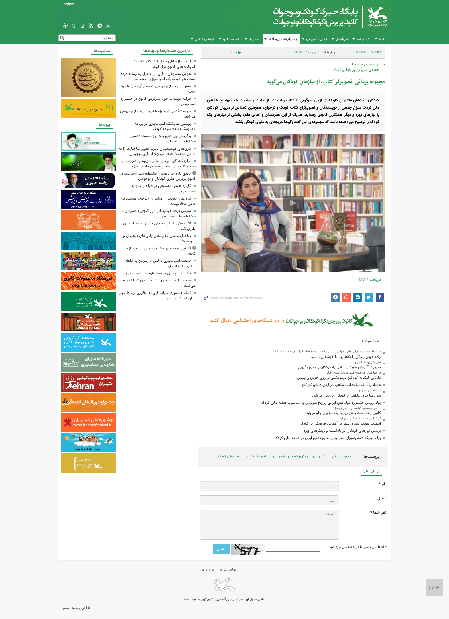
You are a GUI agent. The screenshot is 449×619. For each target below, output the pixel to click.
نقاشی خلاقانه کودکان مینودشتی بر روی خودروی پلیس (339, 377)
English (67, 4)
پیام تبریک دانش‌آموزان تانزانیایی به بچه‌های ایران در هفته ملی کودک (327, 438)
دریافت (370, 279)
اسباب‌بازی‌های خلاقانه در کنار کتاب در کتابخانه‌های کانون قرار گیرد (164, 63)
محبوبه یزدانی (341, 456)
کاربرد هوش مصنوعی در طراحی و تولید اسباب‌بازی (163, 188)
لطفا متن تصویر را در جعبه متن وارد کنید (357, 547)
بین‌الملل (342, 39)
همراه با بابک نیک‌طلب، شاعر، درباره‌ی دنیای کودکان (341, 385)
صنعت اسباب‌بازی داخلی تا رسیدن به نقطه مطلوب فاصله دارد (160, 263)
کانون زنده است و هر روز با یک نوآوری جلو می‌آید (343, 413)
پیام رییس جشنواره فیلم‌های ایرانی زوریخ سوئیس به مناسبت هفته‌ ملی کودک (321, 402)
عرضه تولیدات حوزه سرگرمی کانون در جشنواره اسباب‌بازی (158, 101)
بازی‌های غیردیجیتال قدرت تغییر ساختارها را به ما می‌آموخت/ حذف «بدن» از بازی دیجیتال (157, 151)
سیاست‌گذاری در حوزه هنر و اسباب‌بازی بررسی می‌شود (158, 113)
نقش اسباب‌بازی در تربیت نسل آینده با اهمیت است (157, 88)
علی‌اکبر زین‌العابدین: (367, 362)
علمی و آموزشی (316, 39)
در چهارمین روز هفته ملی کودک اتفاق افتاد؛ (353, 372)
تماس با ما (228, 570)
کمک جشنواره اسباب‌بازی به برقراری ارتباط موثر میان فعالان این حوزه (157, 295)
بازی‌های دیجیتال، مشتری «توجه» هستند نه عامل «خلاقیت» (159, 201)
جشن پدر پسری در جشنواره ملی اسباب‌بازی (157, 273)
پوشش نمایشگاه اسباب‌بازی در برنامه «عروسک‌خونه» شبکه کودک (165, 126)
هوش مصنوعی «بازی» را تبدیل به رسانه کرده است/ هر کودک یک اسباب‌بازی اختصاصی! (158, 76)
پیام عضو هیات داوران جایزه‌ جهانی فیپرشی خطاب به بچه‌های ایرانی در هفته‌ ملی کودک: (325, 351)
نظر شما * (378, 513)
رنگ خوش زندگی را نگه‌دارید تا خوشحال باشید (346, 357)
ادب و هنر (363, 39)
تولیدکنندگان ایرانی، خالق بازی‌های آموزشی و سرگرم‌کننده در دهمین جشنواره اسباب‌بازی (159, 163)
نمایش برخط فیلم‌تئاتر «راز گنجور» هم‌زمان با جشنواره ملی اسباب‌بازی (158, 213)
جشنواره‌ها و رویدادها (283, 39)
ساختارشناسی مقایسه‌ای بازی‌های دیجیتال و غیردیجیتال (159, 238)
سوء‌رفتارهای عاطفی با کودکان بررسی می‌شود (346, 395)
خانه (382, 39)
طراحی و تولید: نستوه (75, 607)
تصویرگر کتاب (256, 456)
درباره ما (207, 570)
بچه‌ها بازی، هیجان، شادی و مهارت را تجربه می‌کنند (159, 283)
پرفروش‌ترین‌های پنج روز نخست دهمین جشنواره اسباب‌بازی (163, 138)
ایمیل (381, 498)
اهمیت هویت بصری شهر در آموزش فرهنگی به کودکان (339, 423)
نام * (382, 484)
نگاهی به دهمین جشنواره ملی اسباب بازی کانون (161, 251)
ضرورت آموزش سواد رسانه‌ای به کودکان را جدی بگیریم (339, 367)
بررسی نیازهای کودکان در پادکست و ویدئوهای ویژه (342, 431)
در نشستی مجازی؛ (369, 390)
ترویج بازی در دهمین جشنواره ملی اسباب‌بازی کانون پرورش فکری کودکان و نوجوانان (158, 176)
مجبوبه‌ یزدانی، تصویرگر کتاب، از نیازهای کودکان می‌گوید (326, 81)
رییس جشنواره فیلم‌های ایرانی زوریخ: (357, 408)
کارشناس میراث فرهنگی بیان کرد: (359, 418)
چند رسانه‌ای (231, 39)
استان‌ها (254, 39)
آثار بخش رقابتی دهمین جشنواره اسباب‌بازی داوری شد (159, 226)
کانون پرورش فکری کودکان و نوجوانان (320, 17)
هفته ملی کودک (229, 456)
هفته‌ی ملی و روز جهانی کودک (355, 70)
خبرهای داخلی (204, 39)
